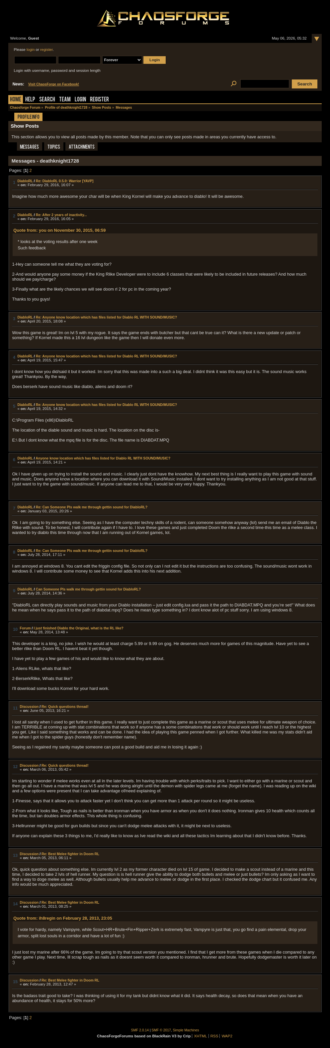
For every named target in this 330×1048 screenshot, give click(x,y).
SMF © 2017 (161, 1030)
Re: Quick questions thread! (64, 707)
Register (99, 99)
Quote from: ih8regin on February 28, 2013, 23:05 (62, 918)
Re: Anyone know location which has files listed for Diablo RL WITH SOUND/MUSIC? (106, 317)
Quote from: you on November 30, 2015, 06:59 (59, 230)
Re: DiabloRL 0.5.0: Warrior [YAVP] (65, 181)
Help (30, 99)
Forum (25, 628)
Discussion (29, 707)
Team (65, 99)
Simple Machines (186, 1030)
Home (15, 99)
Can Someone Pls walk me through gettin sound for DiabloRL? (88, 589)
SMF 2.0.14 (140, 1030)
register (46, 50)
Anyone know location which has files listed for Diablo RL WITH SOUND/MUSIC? (103, 458)
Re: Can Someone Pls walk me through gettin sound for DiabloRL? (92, 507)
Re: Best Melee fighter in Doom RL (70, 854)
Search (47, 99)
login (31, 50)
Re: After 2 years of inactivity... (61, 215)
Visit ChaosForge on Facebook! (53, 84)
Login (80, 99)
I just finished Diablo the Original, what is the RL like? (78, 628)
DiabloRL (25, 181)
